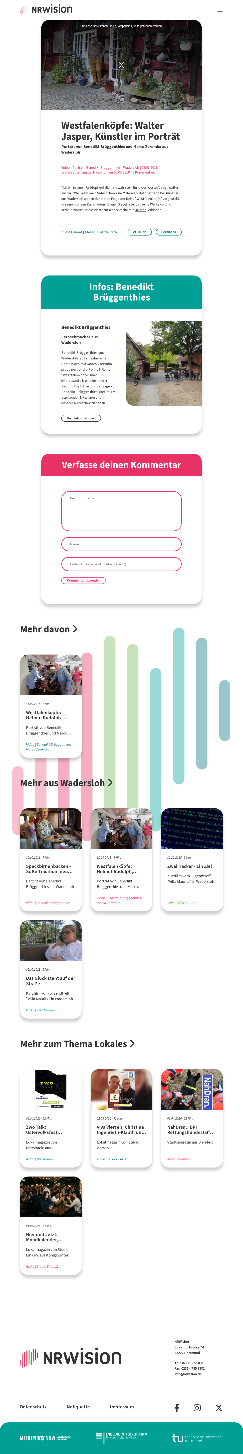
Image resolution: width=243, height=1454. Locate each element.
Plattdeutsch (107, 232)
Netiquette (78, 1407)
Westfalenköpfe (148, 198)
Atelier (90, 232)
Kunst (66, 232)
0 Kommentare (143, 172)
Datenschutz (33, 1407)
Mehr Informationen (81, 418)
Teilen (139, 232)
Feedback (168, 232)
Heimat (140, 210)
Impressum (122, 1407)
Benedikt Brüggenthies (103, 167)
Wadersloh (131, 167)
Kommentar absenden (84, 580)
